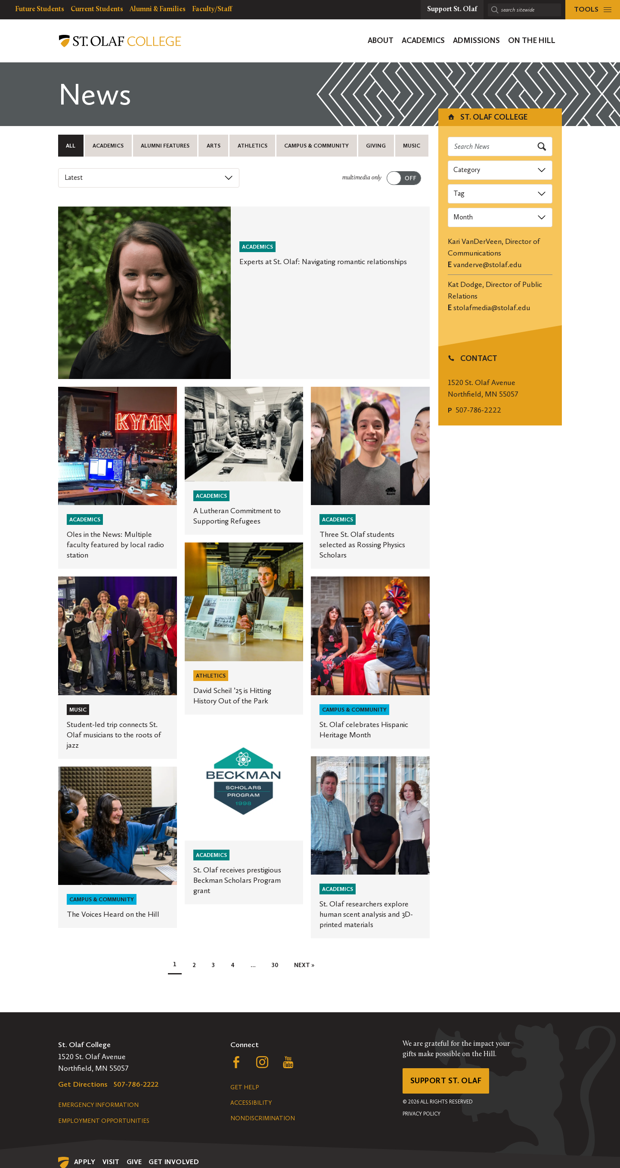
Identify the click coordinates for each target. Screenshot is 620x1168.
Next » (304, 965)
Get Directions (83, 1084)
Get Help (244, 1087)
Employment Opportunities (103, 1121)
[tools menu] (592, 9)
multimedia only (361, 178)
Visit (111, 1162)
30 (275, 965)
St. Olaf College (487, 117)
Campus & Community (316, 145)
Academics (108, 145)
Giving (376, 145)
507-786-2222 (478, 410)
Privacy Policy (421, 1114)
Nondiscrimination (262, 1118)
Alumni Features (165, 145)
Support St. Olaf (445, 1080)
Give (134, 1162)
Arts (213, 145)
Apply (85, 1162)
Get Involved (174, 1162)
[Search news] (500, 146)
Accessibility (251, 1102)
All (70, 145)
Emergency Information (98, 1105)
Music (411, 145)
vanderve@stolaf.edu (487, 264)
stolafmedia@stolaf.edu (491, 307)
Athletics (252, 145)
